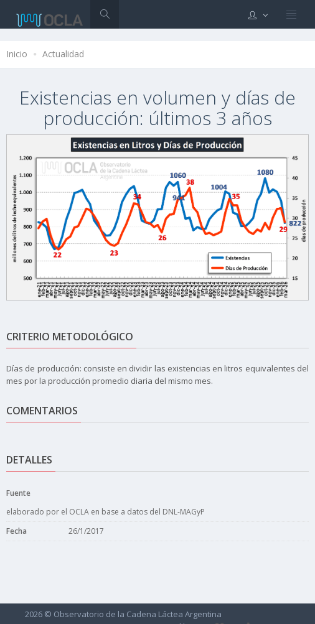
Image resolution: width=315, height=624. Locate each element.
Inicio (16, 54)
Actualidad (63, 54)
